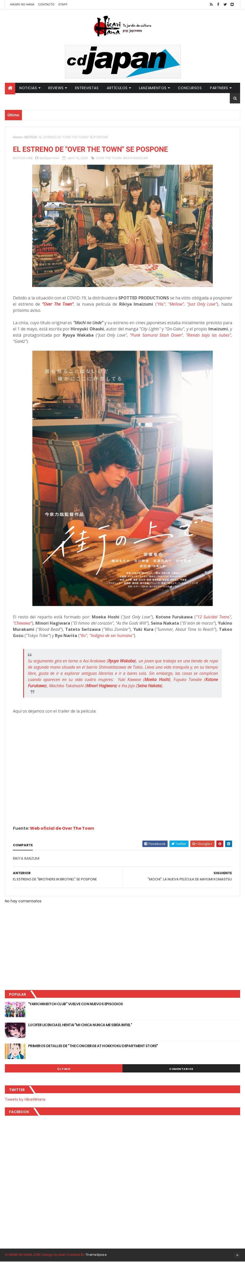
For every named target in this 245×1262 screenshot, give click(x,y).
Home (17, 137)
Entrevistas (87, 87)
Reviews (56, 87)
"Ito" (83, 636)
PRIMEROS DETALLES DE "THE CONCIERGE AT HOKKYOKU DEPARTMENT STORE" (93, 1046)
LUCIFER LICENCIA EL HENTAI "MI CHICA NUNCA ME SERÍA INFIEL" (80, 1025)
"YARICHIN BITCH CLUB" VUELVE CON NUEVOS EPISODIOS (75, 1004)
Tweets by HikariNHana (25, 1099)
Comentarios (181, 1069)
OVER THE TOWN (109, 158)
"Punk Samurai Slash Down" (156, 335)
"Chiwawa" (22, 623)
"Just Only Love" (202, 304)
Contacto (46, 4)
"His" (161, 304)
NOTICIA (31, 137)
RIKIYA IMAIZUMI (135, 158)
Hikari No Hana (22, 4)
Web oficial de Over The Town (62, 829)
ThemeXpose (96, 1255)
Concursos (190, 87)
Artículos (117, 87)
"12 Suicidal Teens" (213, 617)
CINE (29, 158)
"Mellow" (176, 304)
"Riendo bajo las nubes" (208, 335)
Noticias (28, 87)
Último (63, 1069)
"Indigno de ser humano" (111, 636)
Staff (63, 4)
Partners (219, 87)
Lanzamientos (153, 87)
